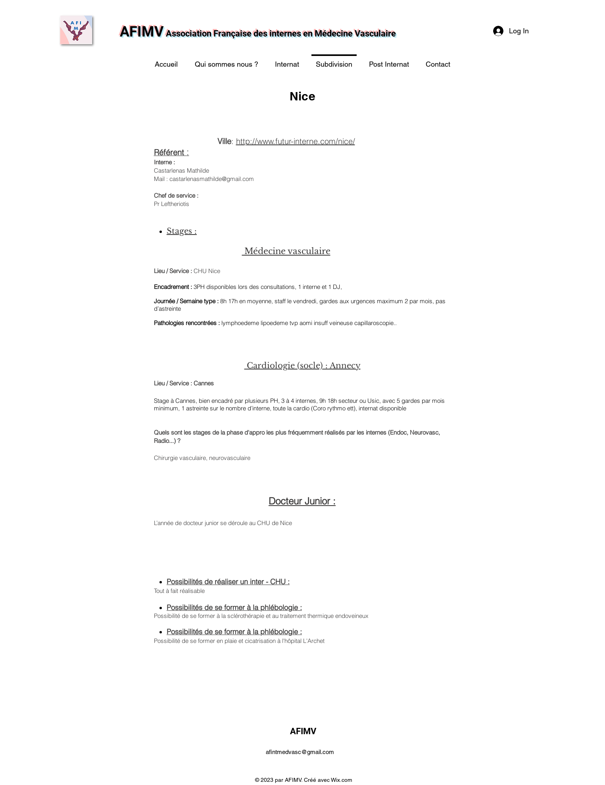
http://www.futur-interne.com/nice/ (295, 141)
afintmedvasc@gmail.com (300, 751)
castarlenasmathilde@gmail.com (211, 179)
